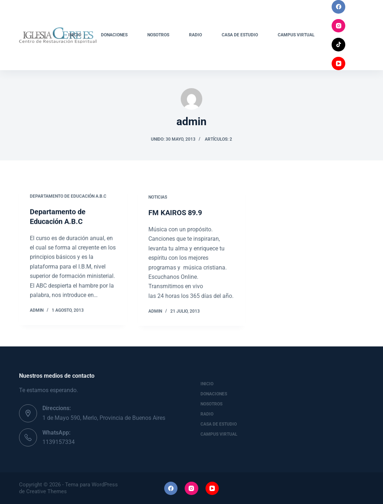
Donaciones (114, 34)
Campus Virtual (296, 34)
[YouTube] (338, 64)
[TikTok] (338, 44)
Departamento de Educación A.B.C (68, 196)
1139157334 (58, 442)
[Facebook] (338, 7)
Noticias (157, 198)
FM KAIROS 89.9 (175, 214)
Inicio (74, 34)
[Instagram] (338, 26)
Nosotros (158, 34)
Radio (195, 34)
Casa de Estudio (240, 34)
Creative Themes (46, 491)
